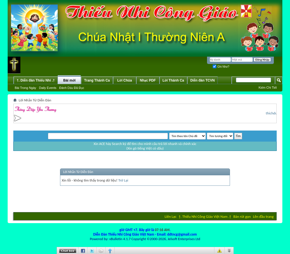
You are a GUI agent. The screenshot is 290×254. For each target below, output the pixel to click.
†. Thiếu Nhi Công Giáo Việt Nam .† (205, 216)
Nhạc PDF (148, 80)
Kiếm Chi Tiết (268, 87)
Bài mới (69, 80)
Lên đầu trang (263, 216)
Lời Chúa (124, 80)
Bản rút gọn (242, 216)
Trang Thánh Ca (97, 80)
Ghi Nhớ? (221, 66)
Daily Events (47, 87)
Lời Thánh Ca (173, 80)
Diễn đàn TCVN (202, 80)
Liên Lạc (170, 216)
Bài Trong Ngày (25, 87)
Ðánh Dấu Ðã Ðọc (71, 87)
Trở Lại (123, 180)
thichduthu (275, 113)
